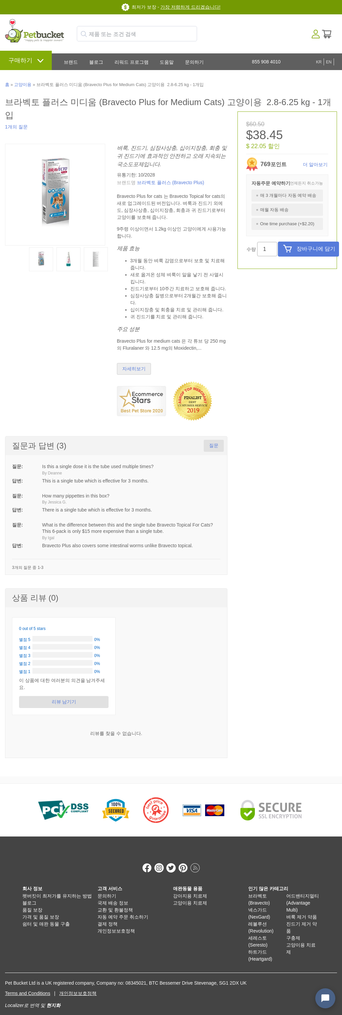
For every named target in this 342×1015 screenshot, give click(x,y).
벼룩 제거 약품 (301, 910)
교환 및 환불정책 (115, 903)
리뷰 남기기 (64, 701)
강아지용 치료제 (190, 889)
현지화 (53, 998)
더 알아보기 (315, 164)
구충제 (293, 931)
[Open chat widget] (325, 998)
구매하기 (20, 60)
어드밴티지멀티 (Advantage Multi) (302, 896)
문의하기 (194, 62)
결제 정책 (108, 917)
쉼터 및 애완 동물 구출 (46, 917)
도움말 (167, 62)
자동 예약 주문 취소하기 (123, 910)
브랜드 (71, 62)
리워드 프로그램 (132, 62)
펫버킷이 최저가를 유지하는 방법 (57, 889)
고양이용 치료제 (190, 896)
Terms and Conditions (27, 986)
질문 (213, 445)
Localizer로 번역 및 (25, 998)
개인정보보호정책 (116, 924)
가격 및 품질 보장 (40, 910)
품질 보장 (32, 903)
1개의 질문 (16, 126)
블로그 (96, 62)
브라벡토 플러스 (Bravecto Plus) (170, 182)
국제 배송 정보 (113, 896)
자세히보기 (134, 368)
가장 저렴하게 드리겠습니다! (190, 7)
